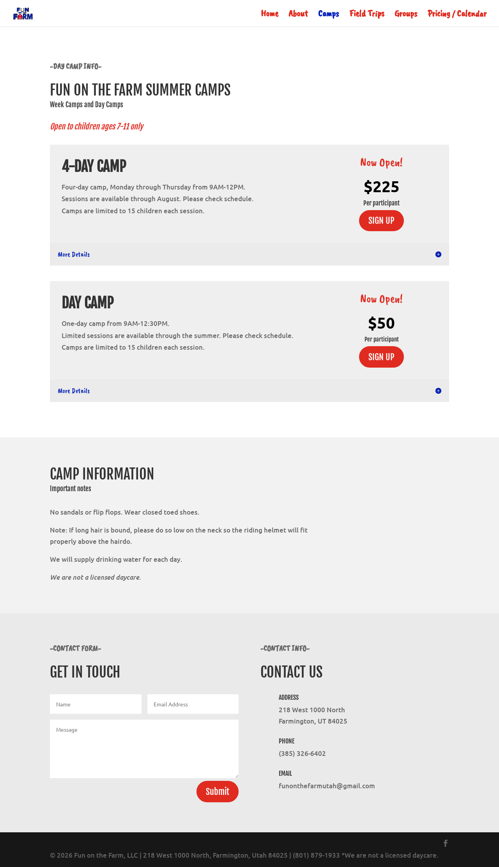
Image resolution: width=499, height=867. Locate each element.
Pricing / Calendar (457, 15)
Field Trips (366, 15)
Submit (217, 791)
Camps (328, 15)
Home (269, 15)
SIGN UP (381, 220)
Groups (406, 15)
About (298, 15)
